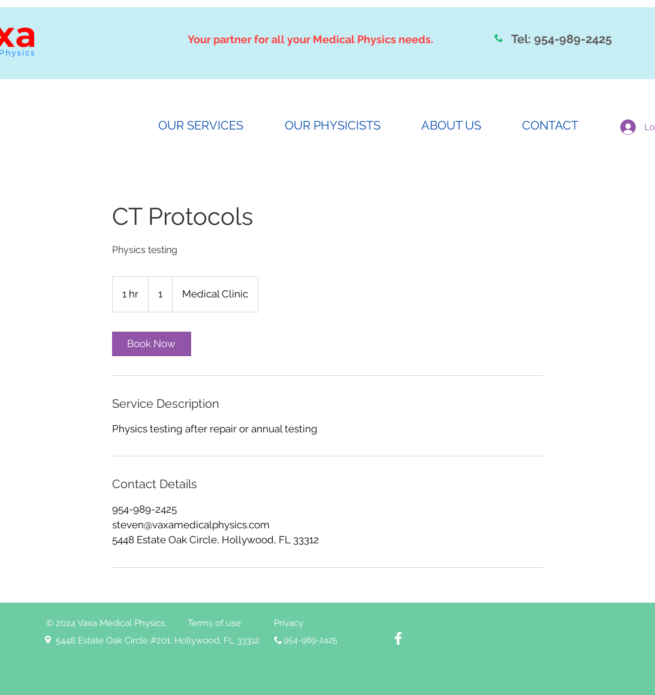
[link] (151, 344)
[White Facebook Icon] (398, 638)
